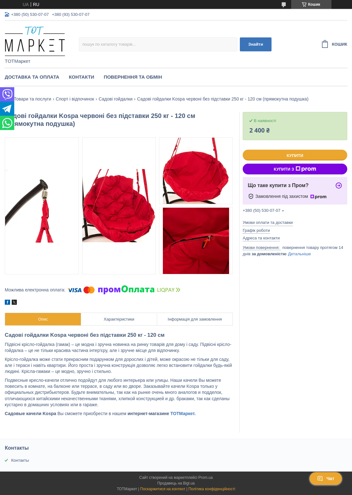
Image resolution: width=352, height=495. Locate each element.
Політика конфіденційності (212, 489)
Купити (295, 155)
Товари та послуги (32, 98)
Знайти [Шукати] (255, 44)
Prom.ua (205, 477)
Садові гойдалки (115, 98)
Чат (325, 478)
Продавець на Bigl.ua (176, 483)
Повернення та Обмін (133, 77)
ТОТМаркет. (183, 413)
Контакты (20, 460)
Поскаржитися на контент (162, 489)
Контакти (81, 77)
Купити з (295, 169)
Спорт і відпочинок (75, 98)
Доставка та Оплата (32, 77)
